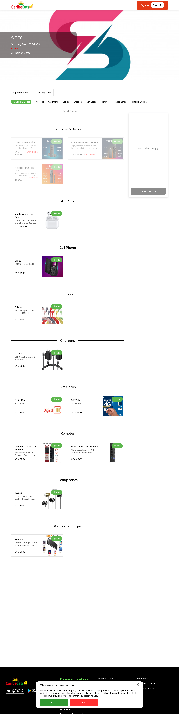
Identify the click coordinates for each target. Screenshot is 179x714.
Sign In (145, 5)
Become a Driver (106, 678)
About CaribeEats (145, 688)
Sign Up (157, 5)
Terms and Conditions (147, 683)
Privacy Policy (143, 678)
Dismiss (84, 703)
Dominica (65, 709)
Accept (54, 703)
